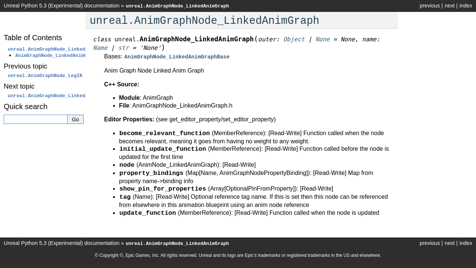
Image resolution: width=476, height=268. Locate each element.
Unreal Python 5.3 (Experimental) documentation (61, 6)
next (450, 6)
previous (429, 6)
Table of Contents (33, 38)
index (466, 6)
